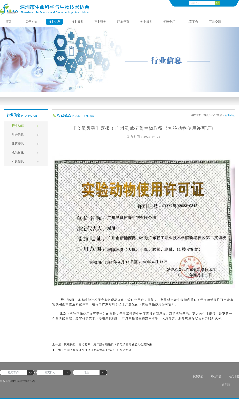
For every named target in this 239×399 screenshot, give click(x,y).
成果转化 (18, 152)
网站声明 (216, 376)
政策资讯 (18, 143)
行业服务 (77, 21)
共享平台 (192, 21)
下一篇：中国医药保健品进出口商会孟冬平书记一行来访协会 (92, 350)
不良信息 (18, 161)
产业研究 (100, 21)
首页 (8, 21)
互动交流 (215, 21)
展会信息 (18, 134)
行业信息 (54, 21)
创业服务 (146, 21)
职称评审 (123, 21)
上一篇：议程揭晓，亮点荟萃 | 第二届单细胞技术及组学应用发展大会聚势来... (103, 344)
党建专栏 (169, 21)
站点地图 (234, 376)
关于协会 (31, 21)
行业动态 (18, 125)
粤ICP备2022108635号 (22, 381)
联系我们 (198, 376)
